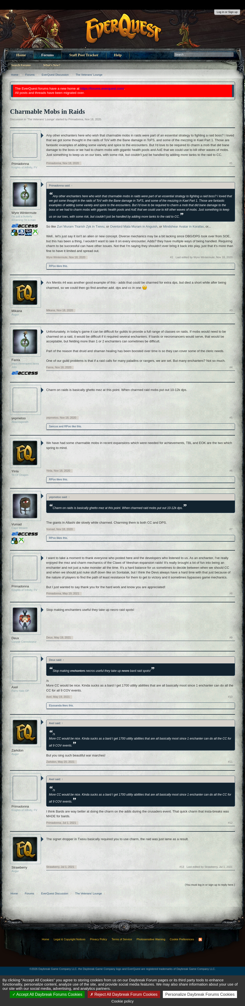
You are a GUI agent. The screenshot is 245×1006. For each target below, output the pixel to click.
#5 (231, 417)
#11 (230, 761)
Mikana (16, 311)
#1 (231, 163)
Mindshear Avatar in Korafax (183, 226)
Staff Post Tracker (83, 55)
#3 (231, 310)
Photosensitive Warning (151, 939)
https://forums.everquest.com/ (102, 88)
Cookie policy (122, 1001)
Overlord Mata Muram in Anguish (133, 226)
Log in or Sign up (227, 11)
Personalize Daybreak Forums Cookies (200, 994)
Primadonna (75, 119)
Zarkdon (17, 750)
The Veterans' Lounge (40, 119)
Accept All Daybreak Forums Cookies (47, 994)
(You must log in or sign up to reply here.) (210, 884)
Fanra (15, 360)
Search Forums (21, 65)
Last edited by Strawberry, (210, 866)
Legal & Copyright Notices (69, 939)
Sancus (53, 426)
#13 (182, 866)
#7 (231, 529)
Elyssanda (55, 705)
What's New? (51, 65)
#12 (230, 822)
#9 (231, 637)
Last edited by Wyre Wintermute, (204, 257)
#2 (171, 257)
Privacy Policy (98, 939)
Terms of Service (122, 939)
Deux (15, 638)
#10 (230, 696)
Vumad (16, 524)
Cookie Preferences (182, 939)
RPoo (52, 265)
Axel (14, 687)
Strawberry (19, 867)
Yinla (14, 471)
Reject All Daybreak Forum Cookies (124, 994)
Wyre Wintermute (23, 213)
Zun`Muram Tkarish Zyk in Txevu (80, 226)
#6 (231, 470)
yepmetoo (18, 418)
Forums (47, 55)
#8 (231, 593)
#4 (231, 367)
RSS (200, 939)
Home (21, 55)
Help (118, 55)
